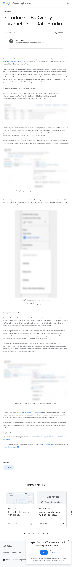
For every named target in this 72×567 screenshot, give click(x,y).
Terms (14, 553)
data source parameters (45, 437)
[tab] (24, 533)
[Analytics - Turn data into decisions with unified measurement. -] (20, 509)
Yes (40, 558)
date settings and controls (30, 412)
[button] (59, 32)
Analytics (9, 467)
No (50, 558)
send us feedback (46, 444)
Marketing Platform (22, 3)
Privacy (6, 553)
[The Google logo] (7, 546)
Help (6, 559)
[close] (65, 546)
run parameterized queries (12, 61)
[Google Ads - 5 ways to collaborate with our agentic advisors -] (51, 509)
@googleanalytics (9, 447)
